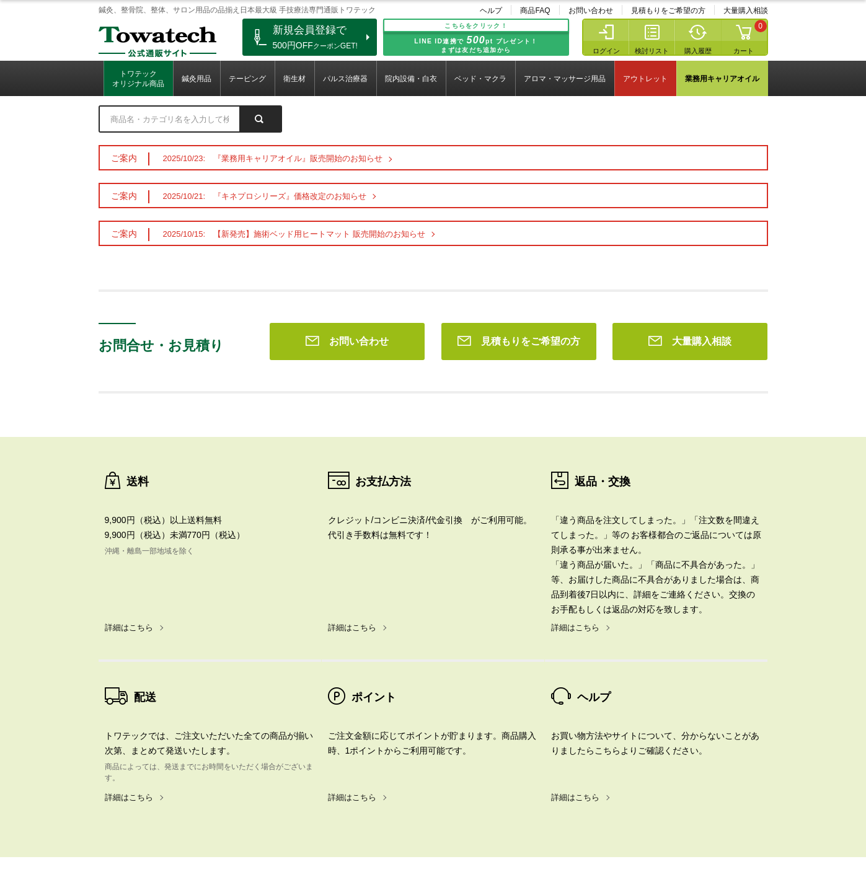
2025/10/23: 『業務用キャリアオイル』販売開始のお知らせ (273, 158)
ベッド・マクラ (480, 78)
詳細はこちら (129, 449)
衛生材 (294, 78)
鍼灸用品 (196, 78)
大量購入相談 (745, 10)
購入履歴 (698, 51)
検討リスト (652, 51)
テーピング (247, 78)
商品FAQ (535, 10)
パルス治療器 (345, 78)
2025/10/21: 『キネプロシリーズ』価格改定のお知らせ (265, 196)
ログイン (606, 51)
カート (743, 51)
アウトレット (645, 78)
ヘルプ (491, 10)
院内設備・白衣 (411, 78)
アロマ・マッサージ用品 (565, 78)
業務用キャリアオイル (722, 78)
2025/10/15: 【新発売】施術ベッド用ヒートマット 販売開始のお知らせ (294, 234)
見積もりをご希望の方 (668, 10)
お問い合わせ (590, 10)
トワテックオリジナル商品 (138, 78)
